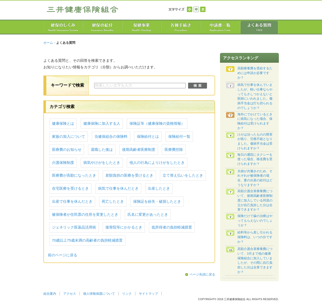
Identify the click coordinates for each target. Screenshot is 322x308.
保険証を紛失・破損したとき (157, 201)
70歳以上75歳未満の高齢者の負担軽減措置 (87, 240)
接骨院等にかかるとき (123, 227)
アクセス (69, 293)
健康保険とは (63, 123)
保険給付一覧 (179, 137)
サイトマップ (148, 293)
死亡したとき (113, 201)
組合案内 (49, 293)
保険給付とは (148, 137)
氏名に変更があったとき (148, 214)
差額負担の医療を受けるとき (129, 175)
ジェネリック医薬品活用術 (74, 227)
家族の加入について (68, 137)
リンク (127, 293)
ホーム (48, 43)
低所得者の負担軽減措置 (172, 227)
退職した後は (102, 150)
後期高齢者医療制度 (138, 150)
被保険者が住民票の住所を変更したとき (85, 214)
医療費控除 (174, 150)
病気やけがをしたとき (101, 163)
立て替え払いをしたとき (183, 175)
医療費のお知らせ (66, 150)
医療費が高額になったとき (74, 175)
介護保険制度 (63, 163)
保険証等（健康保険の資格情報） (157, 123)
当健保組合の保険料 (111, 137)
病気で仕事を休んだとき (118, 188)
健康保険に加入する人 (101, 123)
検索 (197, 86)
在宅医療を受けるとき (70, 188)
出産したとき (159, 188)
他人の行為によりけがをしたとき (157, 163)
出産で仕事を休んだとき (72, 201)
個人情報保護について (99, 293)
